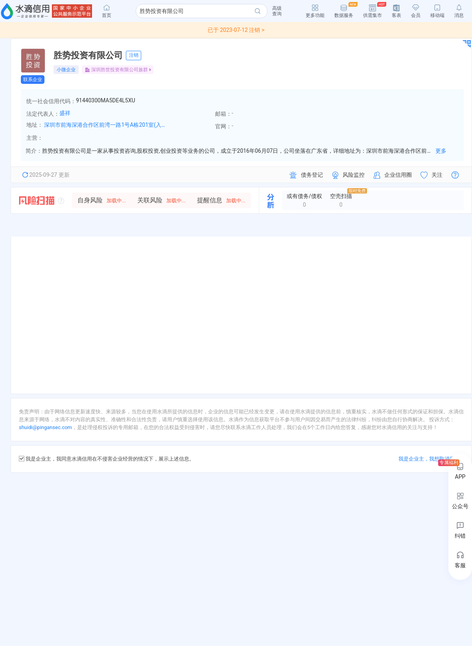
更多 (440, 151)
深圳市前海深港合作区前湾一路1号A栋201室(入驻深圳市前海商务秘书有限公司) (107, 125)
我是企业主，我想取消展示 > (431, 459)
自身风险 (101, 200)
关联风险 (161, 200)
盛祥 (64, 113)
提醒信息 (221, 200)
